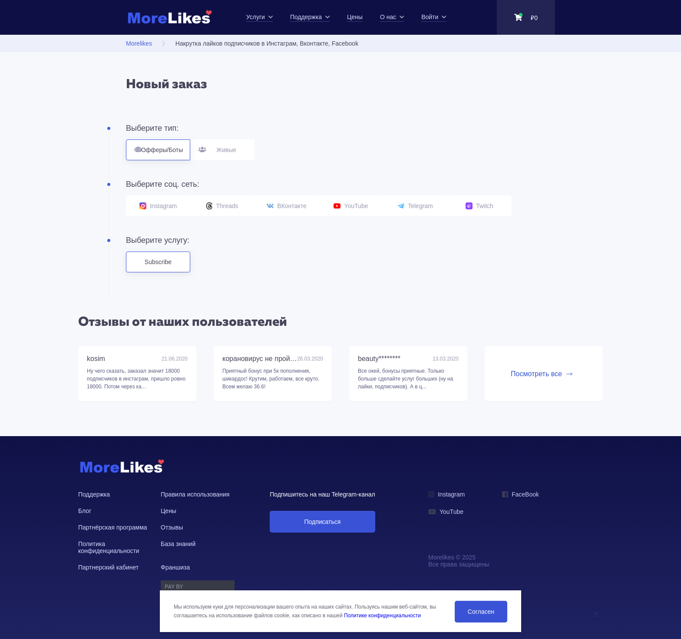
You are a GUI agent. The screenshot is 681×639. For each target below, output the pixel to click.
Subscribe (158, 261)
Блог (84, 510)
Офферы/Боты (158, 146)
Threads (222, 205)
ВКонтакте (286, 205)
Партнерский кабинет (108, 567)
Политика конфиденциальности (108, 547)
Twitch (479, 205)
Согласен (481, 611)
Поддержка (94, 494)
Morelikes (139, 43)
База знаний (178, 543)
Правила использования (195, 494)
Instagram (158, 205)
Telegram (415, 205)
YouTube (351, 205)
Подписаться (322, 521)
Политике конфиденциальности (382, 616)
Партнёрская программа (112, 527)
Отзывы (172, 527)
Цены (168, 510)
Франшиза (175, 567)
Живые (223, 146)
